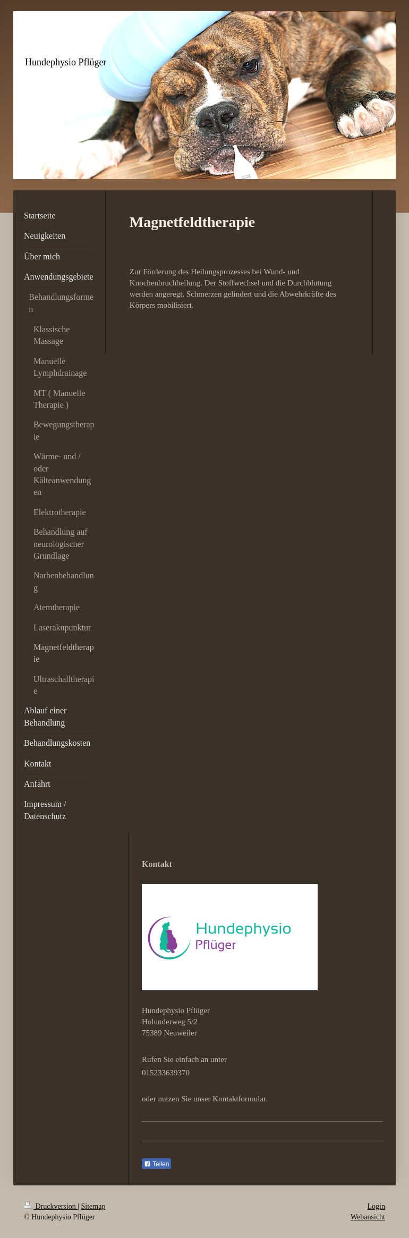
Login (376, 1206)
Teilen (156, 1164)
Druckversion (51, 1206)
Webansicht (368, 1217)
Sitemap (93, 1206)
